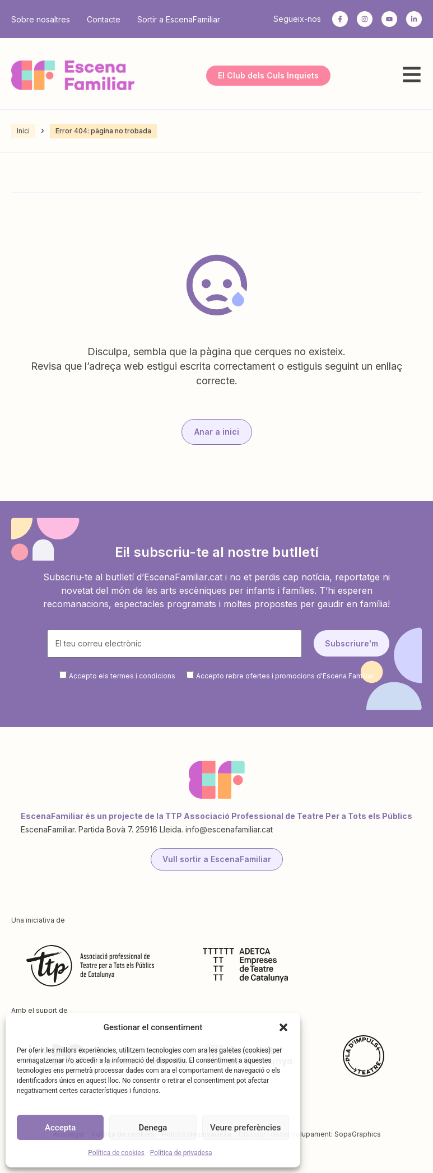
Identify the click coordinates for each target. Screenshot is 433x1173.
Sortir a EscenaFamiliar (178, 19)
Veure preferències (245, 1128)
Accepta (60, 1128)
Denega (153, 1128)
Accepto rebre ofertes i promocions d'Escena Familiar (285, 676)
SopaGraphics (357, 1134)
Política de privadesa (181, 1153)
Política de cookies (116, 1153)
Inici (23, 131)
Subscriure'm (351, 643)
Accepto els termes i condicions (122, 676)
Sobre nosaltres (40, 19)
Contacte (103, 19)
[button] (283, 1027)
